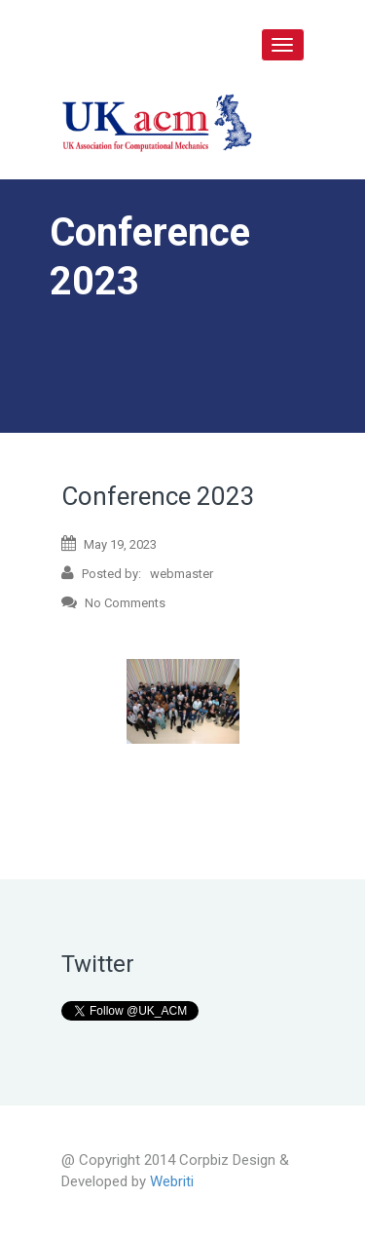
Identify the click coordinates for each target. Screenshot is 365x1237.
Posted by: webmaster (137, 572)
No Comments (113, 602)
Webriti (172, 1181)
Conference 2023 (158, 496)
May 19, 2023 (109, 543)
